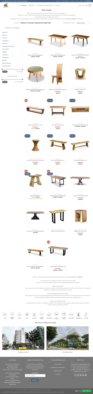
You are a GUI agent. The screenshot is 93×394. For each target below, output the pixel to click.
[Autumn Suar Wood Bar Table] (57, 215)
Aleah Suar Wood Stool (80, 89)
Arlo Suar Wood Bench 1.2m (57, 160)
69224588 (12, 382)
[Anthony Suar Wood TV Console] (80, 109)
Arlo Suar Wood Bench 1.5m (80, 160)
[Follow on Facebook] (84, 1)
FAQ (77, 1)
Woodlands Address (68, 352)
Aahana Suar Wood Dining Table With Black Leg (80, 55)
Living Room (5, 54)
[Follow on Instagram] (78, 375)
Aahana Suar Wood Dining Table (57, 55)
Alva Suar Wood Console (58, 125)
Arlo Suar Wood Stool (35, 195)
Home (17, 23)
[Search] (19, 5)
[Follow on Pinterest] (90, 1)
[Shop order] (83, 23)
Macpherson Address (23, 352)
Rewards (4, 60)
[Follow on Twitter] (87, 1)
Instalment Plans (65, 1)
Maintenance (5, 57)
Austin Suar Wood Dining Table (80, 195)
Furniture (24, 5)
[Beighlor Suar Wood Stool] (80, 215)
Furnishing (32, 5)
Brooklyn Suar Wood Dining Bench (35, 266)
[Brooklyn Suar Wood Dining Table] (57, 251)
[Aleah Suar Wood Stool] (80, 74)
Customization (41, 5)
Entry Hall (4, 43)
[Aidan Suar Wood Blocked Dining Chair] (57, 74)
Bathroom (4, 32)
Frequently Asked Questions (58, 367)
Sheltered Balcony (6, 63)
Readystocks (49, 5)
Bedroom (4, 35)
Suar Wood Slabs (6, 66)
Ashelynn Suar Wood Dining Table (58, 195)
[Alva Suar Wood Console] (57, 109)
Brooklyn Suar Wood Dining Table (58, 266)
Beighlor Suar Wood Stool (80, 231)
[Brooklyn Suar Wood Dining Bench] (35, 251)
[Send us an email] (88, 1)
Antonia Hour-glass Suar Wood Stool (35, 160)
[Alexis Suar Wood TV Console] (35, 109)
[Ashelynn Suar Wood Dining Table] (57, 180)
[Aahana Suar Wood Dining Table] (57, 39)
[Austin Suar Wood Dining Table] (80, 180)
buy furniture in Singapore (76, 277)
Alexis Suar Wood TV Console (35, 125)
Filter (4, 71)
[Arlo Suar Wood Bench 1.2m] (57, 145)
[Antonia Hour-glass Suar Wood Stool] (35, 145)
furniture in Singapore (71, 18)
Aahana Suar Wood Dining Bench (35, 55)
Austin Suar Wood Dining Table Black (35, 231)
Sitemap (81, 1)
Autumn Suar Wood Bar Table (58, 231)
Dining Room (5, 40)
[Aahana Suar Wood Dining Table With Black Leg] (80, 39)
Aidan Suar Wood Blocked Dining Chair (58, 89)
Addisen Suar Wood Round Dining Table (35, 89)
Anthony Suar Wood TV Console (80, 125)
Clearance (4, 38)
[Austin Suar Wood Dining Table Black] (35, 215)
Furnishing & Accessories (8, 46)
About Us (58, 1)
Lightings (4, 52)
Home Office (5, 49)
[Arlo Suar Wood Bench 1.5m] (80, 145)
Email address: (35, 373)
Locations (57, 5)
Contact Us (72, 1)
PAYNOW (57, 374)
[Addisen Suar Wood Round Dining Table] (35, 74)
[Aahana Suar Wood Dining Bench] (35, 39)
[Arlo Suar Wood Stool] (35, 180)
